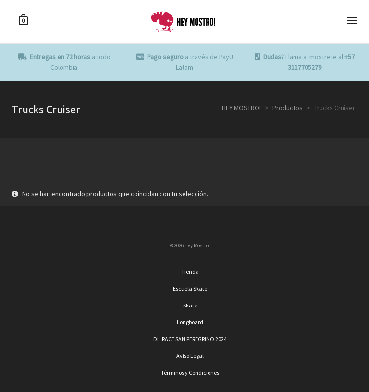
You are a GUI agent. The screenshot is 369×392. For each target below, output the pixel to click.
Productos (287, 107)
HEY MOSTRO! (241, 107)
